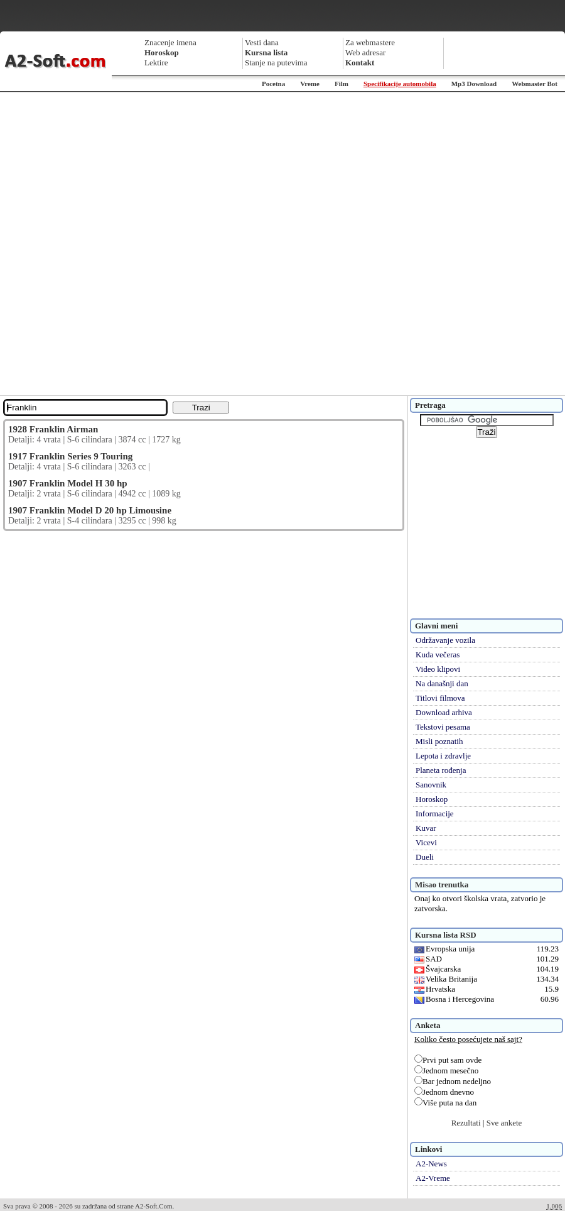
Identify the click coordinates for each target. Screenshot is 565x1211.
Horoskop (432, 799)
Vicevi (426, 842)
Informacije (435, 813)
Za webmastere (370, 42)
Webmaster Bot (534, 83)
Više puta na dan (445, 1102)
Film (341, 83)
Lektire (156, 62)
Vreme (310, 83)
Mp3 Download (474, 83)
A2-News (431, 1163)
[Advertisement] (148, 244)
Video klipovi (438, 669)
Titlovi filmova (440, 698)
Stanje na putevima (276, 62)
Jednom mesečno (446, 1070)
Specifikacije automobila (399, 83)
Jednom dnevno (444, 1092)
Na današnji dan (442, 683)
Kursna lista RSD (445, 935)
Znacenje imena (170, 42)
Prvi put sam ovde (448, 1060)
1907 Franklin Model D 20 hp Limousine (89, 510)
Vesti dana (262, 42)
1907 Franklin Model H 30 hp (67, 483)
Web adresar (365, 52)
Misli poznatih (439, 741)
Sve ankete (504, 1122)
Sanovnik (431, 784)
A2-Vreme (433, 1178)
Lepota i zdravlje (443, 755)
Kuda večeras (438, 654)
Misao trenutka (441, 884)
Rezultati (466, 1122)
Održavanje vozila (445, 640)
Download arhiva (444, 712)
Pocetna (273, 83)
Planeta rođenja (441, 770)
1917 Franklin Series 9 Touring (70, 456)
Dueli (425, 857)
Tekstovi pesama (443, 727)
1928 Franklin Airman (53, 429)
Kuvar (426, 828)
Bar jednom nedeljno (452, 1081)
